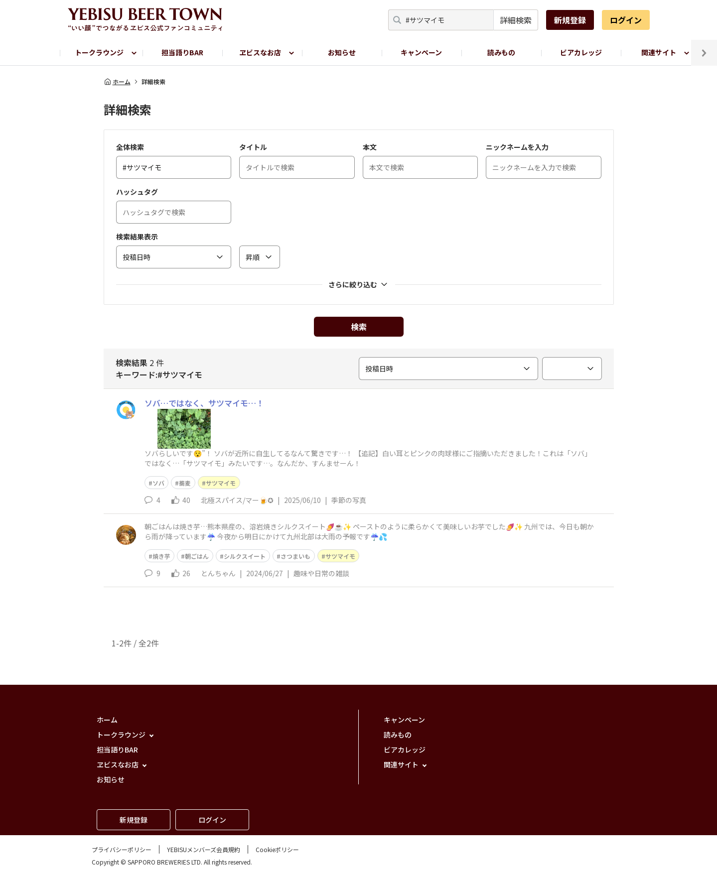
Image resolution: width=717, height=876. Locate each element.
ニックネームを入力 (517, 147)
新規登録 (570, 20)
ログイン (626, 20)
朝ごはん (197, 556)
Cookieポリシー (277, 849)
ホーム (117, 82)
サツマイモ (221, 483)
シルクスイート (245, 556)
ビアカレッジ (581, 52)
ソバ (158, 483)
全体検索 (130, 147)
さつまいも (295, 556)
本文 (370, 147)
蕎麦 (185, 483)
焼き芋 (161, 556)
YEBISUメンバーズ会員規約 (203, 849)
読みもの (501, 52)
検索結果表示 (137, 237)
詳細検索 (516, 20)
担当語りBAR (182, 52)
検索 (359, 327)
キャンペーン (421, 52)
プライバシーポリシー (121, 849)
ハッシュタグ (137, 192)
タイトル (253, 147)
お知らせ (342, 52)
